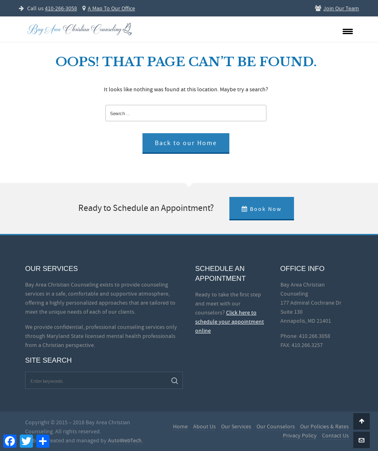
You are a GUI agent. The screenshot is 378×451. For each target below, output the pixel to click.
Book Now (262, 209)
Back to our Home (186, 143)
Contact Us (335, 435)
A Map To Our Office (108, 8)
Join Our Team (337, 8)
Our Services (236, 426)
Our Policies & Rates (324, 426)
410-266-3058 (61, 8)
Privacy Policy (300, 435)
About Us (204, 426)
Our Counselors (276, 426)
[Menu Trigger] (347, 31)
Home (180, 426)
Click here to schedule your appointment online (229, 321)
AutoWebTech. (125, 440)
